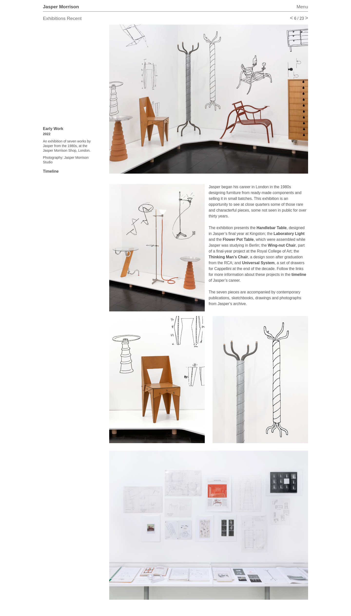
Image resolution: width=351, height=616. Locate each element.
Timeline (51, 171)
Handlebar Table (272, 228)
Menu (302, 6)
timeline (299, 274)
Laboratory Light (288, 234)
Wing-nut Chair (282, 245)
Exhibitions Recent (62, 18)
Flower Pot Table (238, 239)
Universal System (258, 263)
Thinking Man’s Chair (228, 257)
